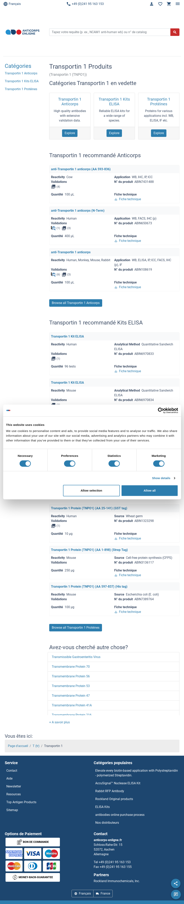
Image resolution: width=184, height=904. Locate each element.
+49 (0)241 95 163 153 (85, 4)
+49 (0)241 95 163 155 (116, 867)
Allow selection (91, 490)
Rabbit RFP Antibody (109, 791)
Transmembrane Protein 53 (71, 686)
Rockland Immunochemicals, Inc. (117, 881)
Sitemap (12, 810)
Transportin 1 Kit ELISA (67, 336)
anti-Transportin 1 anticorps (71, 252)
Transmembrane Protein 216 (72, 715)
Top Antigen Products (21, 802)
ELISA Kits (102, 807)
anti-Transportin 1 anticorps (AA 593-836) (81, 169)
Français (12, 4)
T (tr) (36, 746)
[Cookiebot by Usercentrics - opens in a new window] (160, 410)
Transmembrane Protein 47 (71, 695)
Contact (11, 770)
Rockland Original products (114, 799)
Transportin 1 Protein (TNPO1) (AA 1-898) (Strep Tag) (89, 550)
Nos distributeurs (107, 823)
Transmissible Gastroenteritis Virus (76, 657)
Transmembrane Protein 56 (71, 676)
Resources (13, 794)
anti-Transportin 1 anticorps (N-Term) (78, 210)
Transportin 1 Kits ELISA (114, 101)
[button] (59, 722)
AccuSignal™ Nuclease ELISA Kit (117, 783)
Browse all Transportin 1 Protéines (75, 627)
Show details (161, 478)
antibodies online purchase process (119, 815)
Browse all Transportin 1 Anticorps (76, 303)
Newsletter (13, 786)
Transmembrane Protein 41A (72, 705)
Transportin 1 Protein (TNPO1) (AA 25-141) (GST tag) (89, 508)
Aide (9, 778)
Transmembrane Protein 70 (71, 666)
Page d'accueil (18, 746)
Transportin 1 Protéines (158, 101)
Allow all (150, 490)
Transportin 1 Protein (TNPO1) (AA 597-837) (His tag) (89, 586)
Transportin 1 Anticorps (69, 101)
